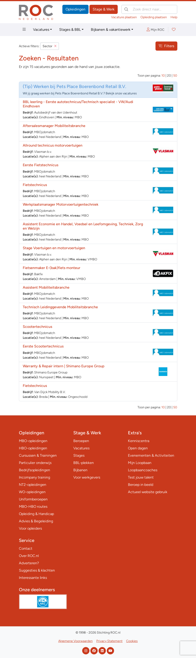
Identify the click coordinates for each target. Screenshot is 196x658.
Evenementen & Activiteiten (151, 455)
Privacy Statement (109, 641)
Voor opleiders (30, 528)
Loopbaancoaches (142, 470)
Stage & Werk (104, 9)
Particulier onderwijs (35, 463)
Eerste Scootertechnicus (43, 346)
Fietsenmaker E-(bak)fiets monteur (51, 268)
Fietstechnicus (35, 185)
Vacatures (41, 29)
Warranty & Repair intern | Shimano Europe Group (63, 366)
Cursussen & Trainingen (38, 455)
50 (175, 76)
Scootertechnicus (37, 326)
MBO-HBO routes (33, 506)
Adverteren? (29, 563)
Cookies (132, 641)
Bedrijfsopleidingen (34, 470)
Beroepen (81, 441)
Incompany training (34, 477)
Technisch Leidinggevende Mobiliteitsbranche (60, 307)
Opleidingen (75, 9)
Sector (50, 46)
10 (163, 76)
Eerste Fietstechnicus (40, 165)
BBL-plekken (83, 463)
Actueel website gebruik (147, 492)
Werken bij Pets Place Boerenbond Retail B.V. (79, 86)
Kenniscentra (138, 441)
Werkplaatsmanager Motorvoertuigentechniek (60, 204)
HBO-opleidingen (33, 448)
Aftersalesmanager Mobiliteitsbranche (54, 126)
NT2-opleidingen (32, 484)
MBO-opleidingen (33, 441)
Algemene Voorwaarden (75, 641)
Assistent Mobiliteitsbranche (46, 287)
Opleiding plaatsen (153, 17)
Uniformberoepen (33, 499)
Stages (78, 455)
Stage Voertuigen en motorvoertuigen (54, 248)
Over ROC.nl (29, 556)
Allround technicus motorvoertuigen (52, 145)
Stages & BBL (70, 29)
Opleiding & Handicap (36, 514)
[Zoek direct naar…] (149, 9)
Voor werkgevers (86, 477)
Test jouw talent (141, 477)
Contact (25, 548)
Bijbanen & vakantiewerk (110, 29)
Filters (166, 46)
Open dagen (138, 448)
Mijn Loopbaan (139, 463)
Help (174, 17)
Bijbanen (80, 470)
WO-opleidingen (32, 492)
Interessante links (33, 577)
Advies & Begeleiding (36, 521)
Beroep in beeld (140, 484)
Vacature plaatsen (124, 17)
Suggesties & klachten (37, 570)
